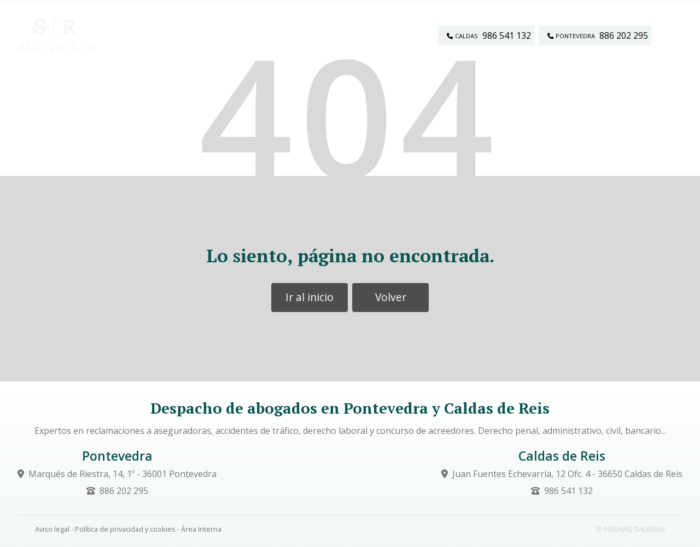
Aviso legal (52, 529)
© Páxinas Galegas (631, 529)
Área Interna (201, 529)
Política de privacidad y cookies (125, 529)
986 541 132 (568, 491)
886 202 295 (124, 491)
